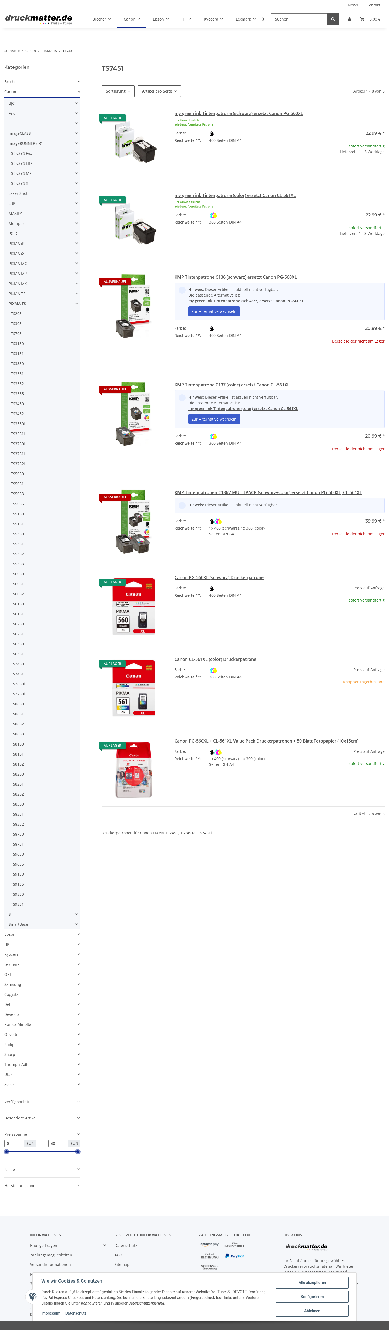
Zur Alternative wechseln (214, 311)
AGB (118, 1254)
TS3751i (18, 453)
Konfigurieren (312, 1297)
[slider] (6, 1152)
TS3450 (17, 403)
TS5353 (17, 563)
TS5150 (17, 513)
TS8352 (17, 824)
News (353, 5)
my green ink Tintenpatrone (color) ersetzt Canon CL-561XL (235, 195)
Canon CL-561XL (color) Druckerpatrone (215, 659)
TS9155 (17, 884)
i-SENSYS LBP (20, 163)
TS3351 (17, 373)
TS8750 (17, 834)
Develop (11, 1014)
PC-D (13, 233)
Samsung (12, 984)
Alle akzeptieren (312, 1282)
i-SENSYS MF (20, 173)
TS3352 (17, 383)
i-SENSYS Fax (20, 153)
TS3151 (17, 353)
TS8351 (17, 814)
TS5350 (17, 533)
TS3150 (17, 343)
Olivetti (10, 1034)
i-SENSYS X (18, 183)
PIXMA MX (18, 283)
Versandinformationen (50, 1264)
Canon (10, 91)
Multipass (17, 223)
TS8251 (17, 784)
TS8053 (17, 734)
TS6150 (17, 603)
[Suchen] (299, 19)
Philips (10, 1044)
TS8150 (17, 744)
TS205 (16, 313)
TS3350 (17, 363)
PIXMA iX (16, 253)
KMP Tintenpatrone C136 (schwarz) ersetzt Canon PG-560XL (236, 277)
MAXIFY (15, 213)
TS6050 (17, 573)
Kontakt (373, 5)
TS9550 (17, 894)
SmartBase (18, 924)
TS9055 (17, 864)
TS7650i (18, 684)
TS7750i (18, 694)
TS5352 (17, 553)
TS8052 (17, 724)
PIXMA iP (16, 243)
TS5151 (17, 523)
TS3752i (18, 463)
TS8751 (17, 844)
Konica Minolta (17, 1024)
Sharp (9, 1054)
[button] (350, 19)
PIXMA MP (18, 273)
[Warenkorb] (370, 19)
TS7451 (17, 674)
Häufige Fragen (43, 1245)
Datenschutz (126, 1245)
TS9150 (17, 874)
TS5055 (17, 503)
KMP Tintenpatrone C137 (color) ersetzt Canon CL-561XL (232, 385)
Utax (8, 1074)
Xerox (9, 1084)
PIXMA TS (17, 303)
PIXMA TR (17, 293)
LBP (12, 203)
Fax (12, 113)
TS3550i (18, 423)
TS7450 (17, 663)
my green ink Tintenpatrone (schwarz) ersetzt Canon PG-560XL (239, 113)
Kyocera (11, 954)
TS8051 (17, 714)
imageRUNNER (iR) (25, 143)
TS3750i (18, 443)
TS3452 (17, 413)
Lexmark (11, 964)
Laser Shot (18, 193)
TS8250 (17, 774)
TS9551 (17, 904)
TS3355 (17, 393)
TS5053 (17, 493)
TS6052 (17, 593)
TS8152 (17, 764)
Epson (9, 934)
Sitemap (122, 1264)
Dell (7, 1004)
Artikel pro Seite (157, 91)
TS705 (16, 333)
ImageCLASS (20, 133)
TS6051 (17, 583)
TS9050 (17, 854)
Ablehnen (312, 1311)
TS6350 (17, 643)
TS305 (16, 323)
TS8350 (17, 804)
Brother (11, 81)
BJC (12, 103)
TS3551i (18, 433)
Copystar (12, 994)
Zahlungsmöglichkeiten (51, 1254)
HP (6, 944)
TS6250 (17, 623)
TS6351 (17, 653)
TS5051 (17, 483)
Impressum (50, 1313)
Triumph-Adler (17, 1064)
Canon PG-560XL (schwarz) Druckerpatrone (219, 577)
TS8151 (17, 754)
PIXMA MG (18, 263)
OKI (7, 974)
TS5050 (17, 473)
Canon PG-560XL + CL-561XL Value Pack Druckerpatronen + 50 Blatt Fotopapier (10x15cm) (266, 741)
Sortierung (116, 91)
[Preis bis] (58, 1143)
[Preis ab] (14, 1143)
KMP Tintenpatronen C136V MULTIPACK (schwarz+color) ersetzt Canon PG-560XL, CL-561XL (268, 492)
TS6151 (17, 613)
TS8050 (17, 704)
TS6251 (17, 633)
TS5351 (17, 543)
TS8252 (17, 794)
